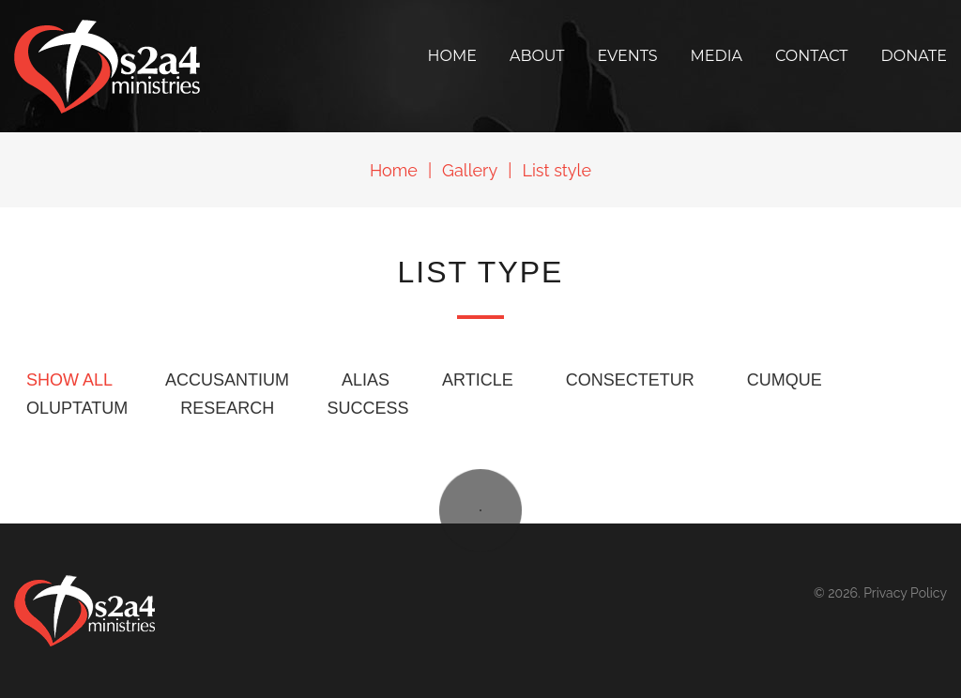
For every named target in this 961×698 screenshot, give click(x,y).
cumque (784, 380)
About (537, 56)
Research (227, 408)
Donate (914, 56)
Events (628, 56)
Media (717, 56)
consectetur (630, 380)
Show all (69, 380)
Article (477, 380)
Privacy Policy (905, 592)
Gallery (469, 170)
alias (365, 380)
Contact (811, 56)
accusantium (227, 380)
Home (451, 56)
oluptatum (77, 408)
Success (367, 408)
